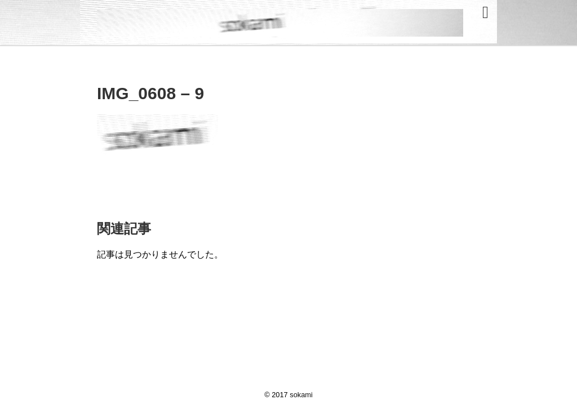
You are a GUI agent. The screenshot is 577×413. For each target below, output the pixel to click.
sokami (301, 394)
